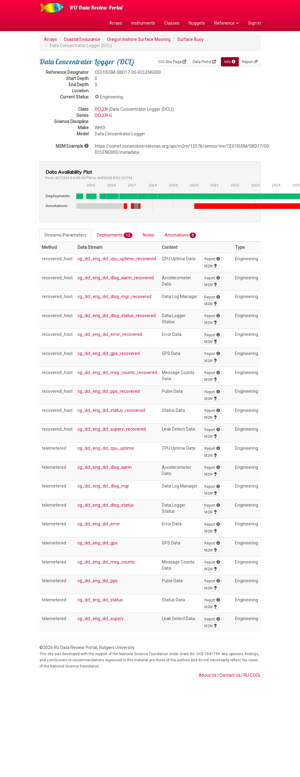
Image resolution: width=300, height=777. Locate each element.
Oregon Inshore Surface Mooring (138, 39)
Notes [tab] (148, 235)
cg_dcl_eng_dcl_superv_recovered (112, 429)
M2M (210, 266)
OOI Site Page (172, 62)
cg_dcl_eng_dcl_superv (101, 618)
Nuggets (197, 23)
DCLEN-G (103, 115)
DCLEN (101, 109)
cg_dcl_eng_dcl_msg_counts (106, 562)
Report (250, 62)
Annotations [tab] (180, 235)
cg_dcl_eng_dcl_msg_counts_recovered (117, 372)
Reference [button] (226, 23)
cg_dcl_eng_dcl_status (100, 599)
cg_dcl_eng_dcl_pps (98, 580)
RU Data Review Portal (96, 7)
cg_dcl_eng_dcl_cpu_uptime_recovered (117, 258)
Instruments (143, 23)
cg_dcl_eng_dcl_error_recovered (110, 334)
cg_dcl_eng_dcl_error (99, 523)
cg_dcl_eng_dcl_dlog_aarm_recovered (116, 277)
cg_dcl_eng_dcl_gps (98, 542)
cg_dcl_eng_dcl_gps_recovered (109, 353)
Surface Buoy (190, 39)
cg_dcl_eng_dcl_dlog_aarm (105, 467)
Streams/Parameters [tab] (65, 235)
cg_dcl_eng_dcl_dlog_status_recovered (117, 315)
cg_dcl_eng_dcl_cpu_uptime (106, 448)
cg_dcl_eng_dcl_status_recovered (111, 410)
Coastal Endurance (82, 39)
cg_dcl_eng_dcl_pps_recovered (109, 391)
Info (229, 62)
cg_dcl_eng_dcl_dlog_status (106, 505)
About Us (208, 675)
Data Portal (204, 62)
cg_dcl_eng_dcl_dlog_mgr (103, 486)
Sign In (254, 23)
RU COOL (252, 675)
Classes (171, 23)
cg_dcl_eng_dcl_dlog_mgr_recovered (114, 296)
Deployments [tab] (114, 235)
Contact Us (230, 675)
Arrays (115, 23)
